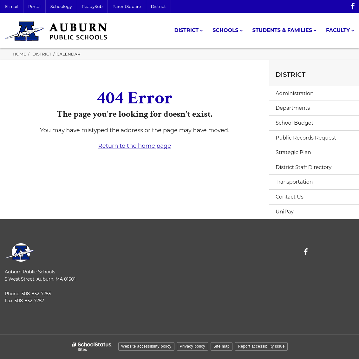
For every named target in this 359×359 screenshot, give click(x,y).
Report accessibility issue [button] (261, 346)
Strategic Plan (293, 152)
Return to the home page (134, 145)
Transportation (294, 182)
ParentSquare (127, 6)
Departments (293, 108)
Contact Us (290, 197)
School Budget (294, 123)
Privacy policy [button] (192, 346)
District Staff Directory (303, 167)
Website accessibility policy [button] (146, 346)
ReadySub (92, 6)
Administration (295, 93)
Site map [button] (221, 346)
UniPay (285, 212)
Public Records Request (306, 138)
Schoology (61, 6)
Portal (34, 6)
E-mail (11, 6)
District (158, 6)
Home (19, 53)
